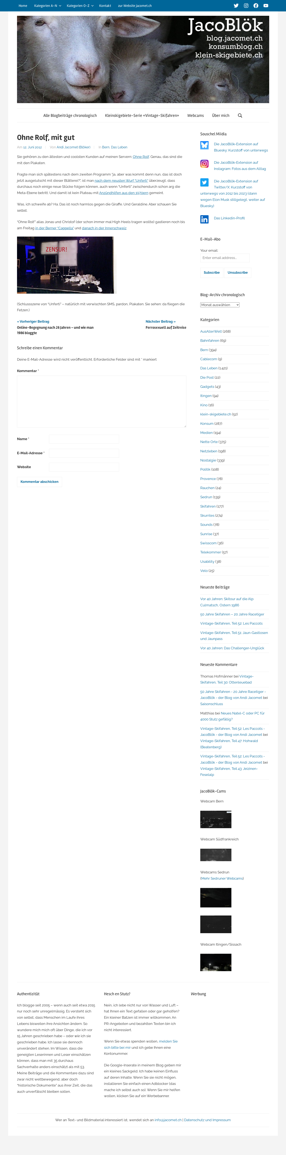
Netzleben (208, 451)
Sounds (206, 525)
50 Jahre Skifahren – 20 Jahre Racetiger (232, 614)
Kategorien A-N (47, 6)
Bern (105, 147)
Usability (207, 561)
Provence (208, 479)
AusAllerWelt (211, 331)
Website (24, 467)
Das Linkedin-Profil (229, 218)
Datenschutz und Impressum (207, 1120)
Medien (206, 433)
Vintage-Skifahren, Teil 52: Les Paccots (231, 623)
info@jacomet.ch (168, 1120)
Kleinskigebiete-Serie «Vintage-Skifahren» (142, 115)
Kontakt (105, 6)
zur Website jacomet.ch (135, 6)
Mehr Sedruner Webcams (222, 878)
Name (23, 439)
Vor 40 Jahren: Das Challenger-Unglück (232, 648)
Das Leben (119, 147)
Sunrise (206, 534)
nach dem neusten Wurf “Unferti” (121, 180)
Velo (204, 571)
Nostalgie (208, 460)
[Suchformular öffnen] (240, 115)
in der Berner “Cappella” (54, 228)
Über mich (220, 115)
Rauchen (207, 488)
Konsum (207, 423)
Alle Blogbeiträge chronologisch (70, 115)
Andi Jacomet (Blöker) (73, 147)
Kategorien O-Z (80, 6)
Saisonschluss (211, 704)
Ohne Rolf (141, 157)
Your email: (209, 250)
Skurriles (207, 515)
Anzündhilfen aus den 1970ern (123, 193)
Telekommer (210, 552)
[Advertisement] (230, 1030)
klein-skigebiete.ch (215, 414)
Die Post (207, 377)
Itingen (206, 396)
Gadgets (207, 387)
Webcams (195, 115)
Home (23, 6)
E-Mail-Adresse (31, 453)
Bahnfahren (209, 340)
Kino (204, 405)
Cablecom (208, 359)
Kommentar (28, 371)
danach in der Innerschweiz (104, 228)
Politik (205, 469)
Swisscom (208, 543)
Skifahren (208, 506)
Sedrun (206, 497)
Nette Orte (209, 442)
